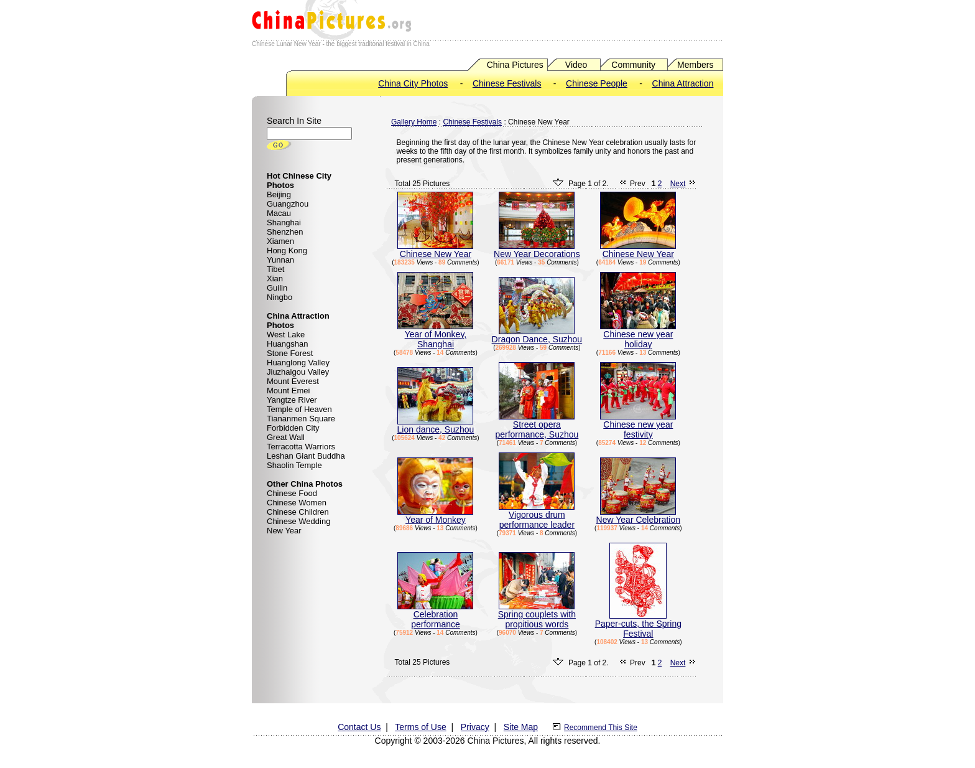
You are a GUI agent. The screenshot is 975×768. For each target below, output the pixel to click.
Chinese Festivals (507, 83)
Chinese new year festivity (638, 425)
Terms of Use (420, 727)
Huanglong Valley (298, 362)
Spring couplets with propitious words (537, 615)
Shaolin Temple (294, 465)
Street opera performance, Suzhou (536, 425)
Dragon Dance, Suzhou (537, 335)
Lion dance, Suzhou (435, 425)
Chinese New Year (435, 250)
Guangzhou (287, 203)
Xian (275, 278)
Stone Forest (290, 353)
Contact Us (359, 727)
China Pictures (515, 65)
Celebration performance (435, 615)
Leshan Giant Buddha (306, 456)
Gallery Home (414, 122)
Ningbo (279, 297)
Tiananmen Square (301, 418)
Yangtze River (292, 400)
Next (678, 183)
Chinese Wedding (298, 521)
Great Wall (286, 437)
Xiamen (280, 241)
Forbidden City (293, 428)
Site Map (521, 727)
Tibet (275, 269)
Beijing (279, 194)
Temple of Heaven (299, 409)
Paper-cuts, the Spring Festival (638, 625)
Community (633, 65)
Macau (279, 213)
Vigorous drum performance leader (537, 516)
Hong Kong (287, 250)
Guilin (277, 288)
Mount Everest (293, 381)
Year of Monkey (435, 516)
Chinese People (596, 83)
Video (576, 65)
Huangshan (287, 344)
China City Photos (413, 83)
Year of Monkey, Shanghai (435, 335)
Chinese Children (298, 512)
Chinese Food (292, 493)
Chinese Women (296, 502)
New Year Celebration (638, 516)
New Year (284, 530)
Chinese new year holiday (638, 335)
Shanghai (284, 222)
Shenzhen (285, 231)
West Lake (286, 334)
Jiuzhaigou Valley (298, 372)
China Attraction (683, 83)
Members (695, 65)
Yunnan (280, 260)
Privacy (475, 727)
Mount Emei (288, 390)
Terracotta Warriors (301, 446)
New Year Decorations (537, 250)
